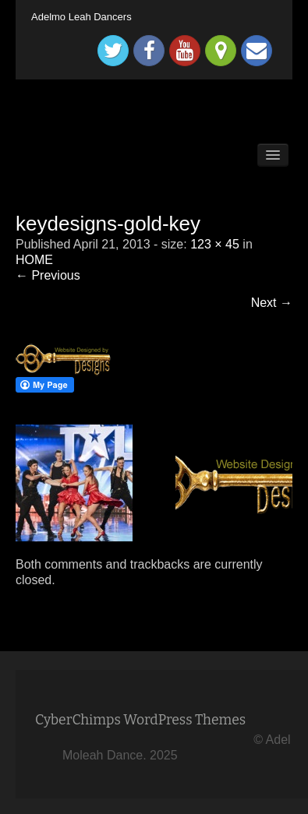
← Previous (48, 275)
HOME (34, 259)
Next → (271, 302)
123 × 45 (214, 244)
